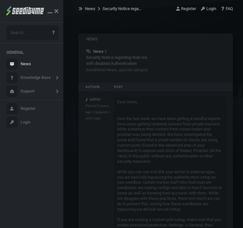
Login (18, 122)
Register (20, 108)
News (18, 64)
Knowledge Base (28, 77)
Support (20, 91)
